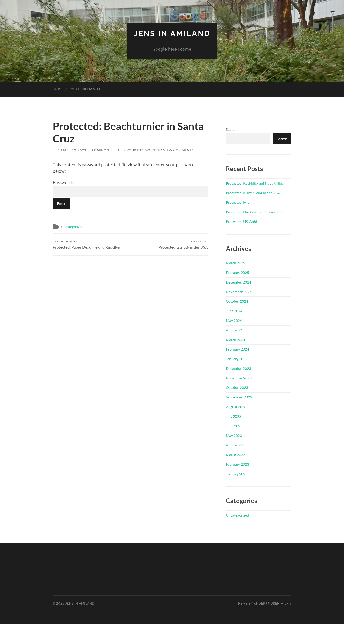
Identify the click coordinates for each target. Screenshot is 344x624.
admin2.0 (100, 150)
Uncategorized (72, 227)
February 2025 (237, 272)
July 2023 (233, 416)
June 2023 (234, 426)
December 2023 (238, 368)
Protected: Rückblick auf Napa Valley (255, 183)
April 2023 (234, 445)
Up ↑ (287, 603)
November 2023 (239, 378)
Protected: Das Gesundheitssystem (254, 212)
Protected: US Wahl (241, 221)
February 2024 (237, 349)
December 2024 (238, 282)
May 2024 (234, 320)
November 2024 (239, 292)
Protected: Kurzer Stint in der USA (253, 193)
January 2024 (236, 359)
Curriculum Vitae (87, 89)
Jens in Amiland (172, 33)
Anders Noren (267, 603)
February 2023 (237, 464)
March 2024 (235, 339)
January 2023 (236, 474)
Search (231, 129)
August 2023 (236, 406)
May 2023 (234, 435)
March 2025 (235, 263)
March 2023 (235, 454)
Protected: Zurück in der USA (183, 245)
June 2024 (234, 311)
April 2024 (234, 330)
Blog (57, 89)
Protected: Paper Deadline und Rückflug (86, 245)
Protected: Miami (239, 202)
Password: (130, 188)
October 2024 (237, 301)
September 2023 (239, 397)
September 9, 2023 (69, 150)
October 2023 (237, 387)
